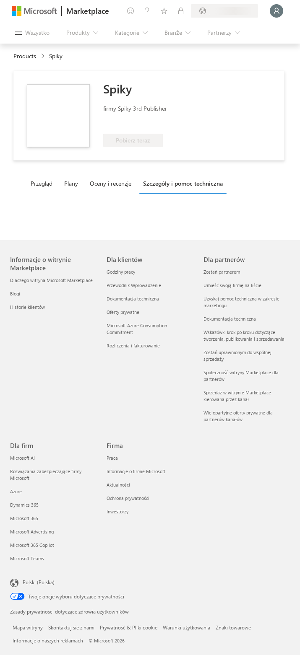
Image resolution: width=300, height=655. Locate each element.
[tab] (43, 183)
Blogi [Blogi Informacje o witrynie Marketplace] (15, 293)
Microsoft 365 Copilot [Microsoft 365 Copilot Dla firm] (32, 545)
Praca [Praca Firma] (112, 458)
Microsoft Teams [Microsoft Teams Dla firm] (27, 558)
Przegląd (41, 183)
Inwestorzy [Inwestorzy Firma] (117, 511)
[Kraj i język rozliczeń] (224, 11)
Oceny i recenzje (110, 183)
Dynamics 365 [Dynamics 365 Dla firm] (24, 505)
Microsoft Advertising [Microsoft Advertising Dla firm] (32, 531)
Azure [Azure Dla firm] (16, 491)
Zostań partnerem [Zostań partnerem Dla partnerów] (221, 272)
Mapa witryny (28, 627)
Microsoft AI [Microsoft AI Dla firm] (22, 458)
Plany (71, 183)
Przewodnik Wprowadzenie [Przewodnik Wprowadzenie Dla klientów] (134, 285)
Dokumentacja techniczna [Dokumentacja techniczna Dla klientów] (133, 298)
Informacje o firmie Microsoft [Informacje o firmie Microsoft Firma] (136, 471)
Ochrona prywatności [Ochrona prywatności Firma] (128, 498)
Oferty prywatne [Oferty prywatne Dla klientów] (123, 312)
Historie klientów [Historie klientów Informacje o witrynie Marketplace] (27, 307)
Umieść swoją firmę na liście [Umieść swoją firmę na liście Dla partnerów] (232, 285)
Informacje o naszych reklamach (48, 640)
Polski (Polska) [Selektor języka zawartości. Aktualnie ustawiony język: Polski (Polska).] (39, 582)
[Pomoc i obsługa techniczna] (147, 11)
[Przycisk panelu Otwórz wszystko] (32, 33)
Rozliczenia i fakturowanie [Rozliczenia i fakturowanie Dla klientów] (133, 345)
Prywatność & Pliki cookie (128, 627)
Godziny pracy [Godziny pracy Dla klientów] (121, 272)
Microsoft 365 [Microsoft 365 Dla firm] (24, 518)
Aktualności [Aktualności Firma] (118, 485)
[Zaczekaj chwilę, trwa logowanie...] (276, 11)
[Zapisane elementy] (164, 11)
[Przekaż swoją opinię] (130, 11)
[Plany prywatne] (181, 11)
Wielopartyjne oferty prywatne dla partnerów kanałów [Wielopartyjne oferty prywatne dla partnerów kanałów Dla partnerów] (238, 415)
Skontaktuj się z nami (71, 627)
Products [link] (24, 56)
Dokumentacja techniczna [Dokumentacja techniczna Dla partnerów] (229, 319)
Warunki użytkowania (186, 627)
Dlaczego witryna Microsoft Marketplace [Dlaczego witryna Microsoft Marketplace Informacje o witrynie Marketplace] (51, 280)
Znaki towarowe (233, 627)
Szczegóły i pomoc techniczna (183, 183)
